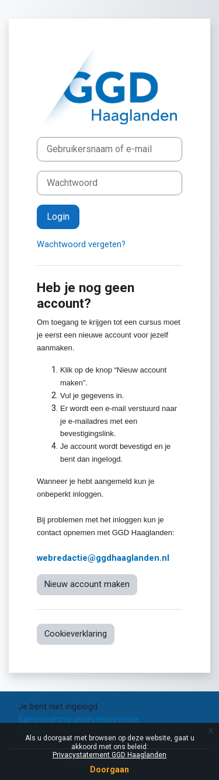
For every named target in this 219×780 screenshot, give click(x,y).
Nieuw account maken (87, 584)
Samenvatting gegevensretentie (78, 719)
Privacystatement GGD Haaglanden (109, 755)
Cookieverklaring (75, 633)
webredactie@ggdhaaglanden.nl (103, 558)
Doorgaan (109, 769)
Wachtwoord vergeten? (81, 244)
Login (58, 216)
